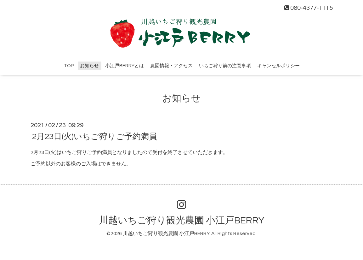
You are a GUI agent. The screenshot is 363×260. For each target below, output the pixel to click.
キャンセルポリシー (278, 65)
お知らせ (89, 65)
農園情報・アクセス (171, 65)
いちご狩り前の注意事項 (225, 65)
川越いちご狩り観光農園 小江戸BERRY (181, 220)
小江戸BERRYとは (124, 65)
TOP (69, 65)
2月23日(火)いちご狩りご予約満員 (94, 136)
